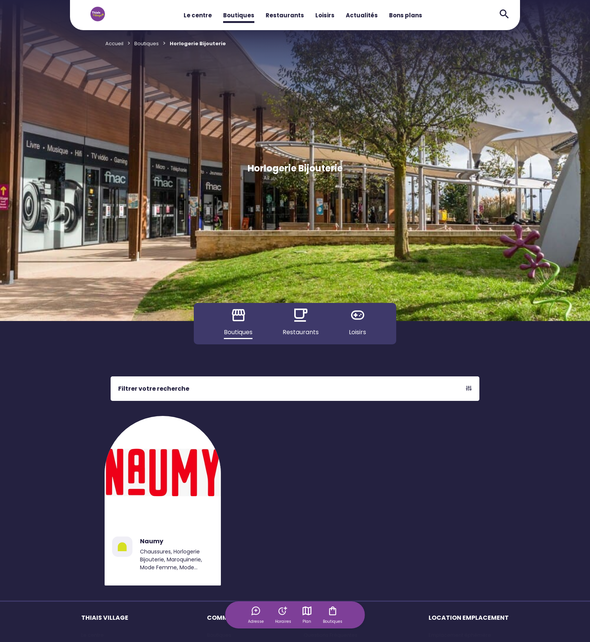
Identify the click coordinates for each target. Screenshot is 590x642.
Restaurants (285, 15)
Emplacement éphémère (460, 635)
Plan (307, 614)
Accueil (114, 43)
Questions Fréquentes (330, 635)
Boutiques (238, 15)
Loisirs (325, 15)
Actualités (362, 15)
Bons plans (405, 15)
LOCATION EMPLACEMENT (469, 617)
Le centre (198, 15)
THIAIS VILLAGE (104, 617)
